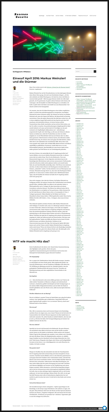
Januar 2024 (79, 157)
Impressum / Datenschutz (27, 406)
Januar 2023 (79, 174)
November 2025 (79, 125)
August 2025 (79, 129)
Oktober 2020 (79, 214)
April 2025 (78, 135)
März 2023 (78, 171)
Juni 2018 (78, 253)
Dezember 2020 (79, 211)
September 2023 (80, 163)
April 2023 (78, 170)
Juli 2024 (78, 148)
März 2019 (78, 240)
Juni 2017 (78, 270)
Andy (14, 91)
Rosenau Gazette (16, 406)
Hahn (14, 99)
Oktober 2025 (79, 126)
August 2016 (79, 285)
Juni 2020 (78, 219)
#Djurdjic (15, 258)
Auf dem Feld (50, 15)
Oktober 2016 (79, 282)
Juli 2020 (78, 218)
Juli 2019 (78, 235)
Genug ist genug (88, 106)
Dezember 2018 (79, 244)
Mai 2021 (78, 203)
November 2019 (79, 230)
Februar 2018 (79, 259)
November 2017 (79, 263)
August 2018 (79, 250)
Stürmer (15, 101)
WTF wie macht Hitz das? (31, 241)
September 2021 (80, 198)
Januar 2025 (79, 139)
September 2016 (80, 284)
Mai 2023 (78, 168)
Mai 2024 (78, 151)
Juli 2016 (78, 286)
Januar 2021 (79, 209)
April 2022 (78, 187)
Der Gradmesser (85, 113)
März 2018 (78, 257)
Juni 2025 (78, 132)
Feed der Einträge (80, 307)
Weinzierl (19, 101)
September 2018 (80, 249)
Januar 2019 (79, 243)
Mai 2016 (78, 289)
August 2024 (79, 147)
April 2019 (78, 238)
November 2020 (79, 212)
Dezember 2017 (79, 262)
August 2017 (79, 268)
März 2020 (78, 224)
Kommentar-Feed (80, 308)
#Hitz (21, 258)
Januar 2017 (79, 278)
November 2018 (79, 246)
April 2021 (78, 205)
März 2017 (78, 275)
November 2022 (79, 177)
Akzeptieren (102, 408)
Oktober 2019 (79, 231)
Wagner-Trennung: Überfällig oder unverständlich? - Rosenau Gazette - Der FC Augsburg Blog (86, 101)
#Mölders (19, 96)
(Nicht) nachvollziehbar (90, 102)
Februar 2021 (79, 208)
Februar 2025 (79, 138)
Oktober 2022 (79, 179)
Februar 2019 (79, 241)
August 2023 (79, 164)
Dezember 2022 (79, 176)
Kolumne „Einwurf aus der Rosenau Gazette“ (58, 87)
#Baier (14, 256)
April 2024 (78, 152)
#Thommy (22, 260)
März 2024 (78, 154)
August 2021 (79, 199)
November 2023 (79, 160)
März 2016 (78, 292)
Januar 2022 (79, 192)
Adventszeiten (79, 83)
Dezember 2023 (79, 158)
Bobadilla (15, 98)
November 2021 (79, 195)
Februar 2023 (79, 173)
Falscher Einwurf (83, 15)
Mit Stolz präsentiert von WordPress (42, 406)
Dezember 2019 (79, 228)
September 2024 (80, 145)
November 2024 (79, 142)
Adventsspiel (79, 89)
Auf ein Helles (59, 15)
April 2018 (78, 256)
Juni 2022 (78, 185)
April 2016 (78, 291)
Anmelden (78, 305)
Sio (20, 99)
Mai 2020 (78, 221)
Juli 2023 (78, 166)
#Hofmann (15, 259)
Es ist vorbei (79, 82)
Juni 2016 (78, 288)
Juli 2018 (78, 251)
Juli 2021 (78, 201)
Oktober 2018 (79, 247)
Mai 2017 (78, 272)
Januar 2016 (79, 295)
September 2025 (80, 128)
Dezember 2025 (79, 123)
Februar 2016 (79, 294)
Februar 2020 (79, 225)
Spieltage (41, 15)
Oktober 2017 (79, 265)
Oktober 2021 (79, 196)
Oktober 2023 (79, 161)
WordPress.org (79, 310)
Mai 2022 (78, 186)
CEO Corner (93, 15)
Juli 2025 (78, 131)
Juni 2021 (78, 202)
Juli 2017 (78, 269)
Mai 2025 (78, 134)
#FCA (19, 258)
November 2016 (79, 281)
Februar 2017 (79, 276)
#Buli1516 (18, 256)
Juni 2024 (78, 150)
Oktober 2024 (79, 144)
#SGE (18, 260)
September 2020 (80, 215)
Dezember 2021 (79, 193)
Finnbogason (21, 98)
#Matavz (15, 96)
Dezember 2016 (79, 279)
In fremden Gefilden (70, 15)
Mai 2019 (78, 237)
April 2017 (78, 273)
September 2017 (80, 266)
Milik (18, 99)
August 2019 (79, 234)
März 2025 (78, 136)
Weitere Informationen (93, 408)
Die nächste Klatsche (81, 87)
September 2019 (80, 233)
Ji (16, 99)
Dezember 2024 (79, 141)
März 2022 (78, 189)
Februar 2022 (79, 190)
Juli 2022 (78, 183)
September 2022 (80, 180)
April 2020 (78, 222)
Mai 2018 (78, 254)
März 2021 (78, 206)
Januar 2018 (79, 260)
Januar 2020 (79, 227)
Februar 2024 (79, 155)
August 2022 (79, 182)
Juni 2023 (78, 167)
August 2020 (79, 217)
